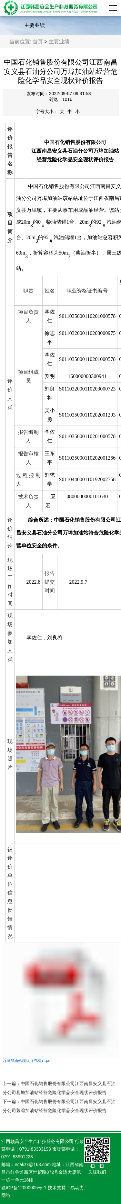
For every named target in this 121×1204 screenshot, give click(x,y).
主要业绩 (59, 41)
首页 (38, 41)
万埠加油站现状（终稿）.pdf (27, 1060)
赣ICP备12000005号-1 (23, 1187)
